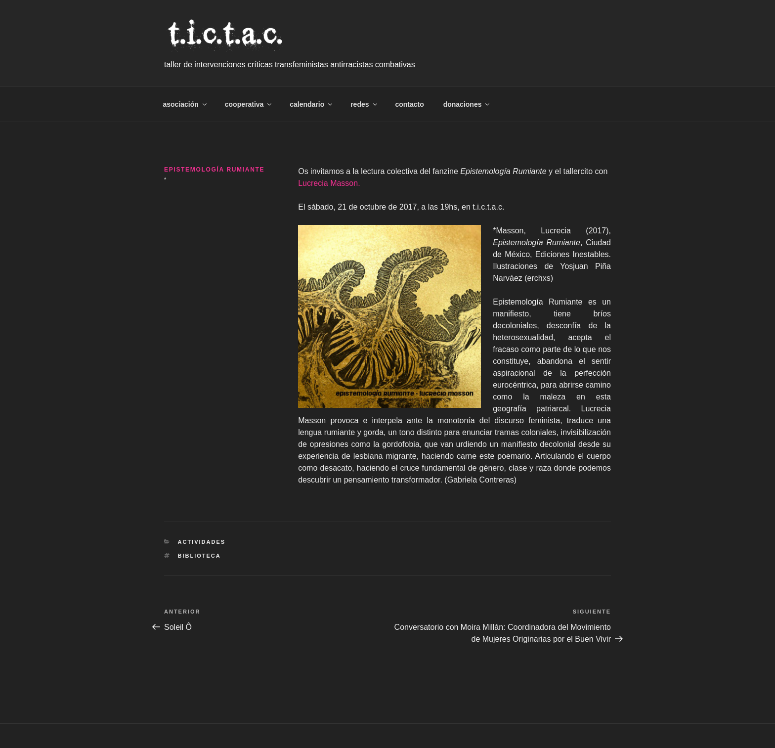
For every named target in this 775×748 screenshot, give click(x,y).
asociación (185, 104)
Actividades (202, 542)
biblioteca (199, 556)
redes (364, 104)
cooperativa (249, 104)
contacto (409, 104)
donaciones (467, 104)
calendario (312, 104)
